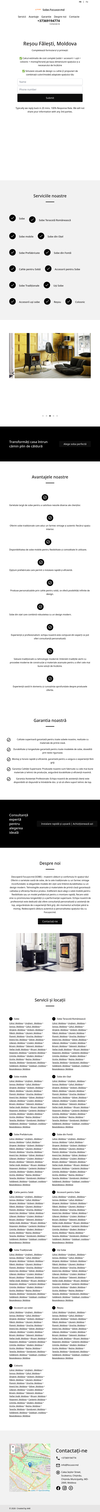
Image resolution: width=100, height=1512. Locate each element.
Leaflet (31, 1491)
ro (80, 1)
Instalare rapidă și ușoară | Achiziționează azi (67, 823)
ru (87, 1)
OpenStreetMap (44, 1491)
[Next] (86, 373)
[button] (30, 1465)
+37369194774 (68, 1457)
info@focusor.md (70, 1464)
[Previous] (14, 373)
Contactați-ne (50, 921)
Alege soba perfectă (75, 444)
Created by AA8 (23, 1508)
